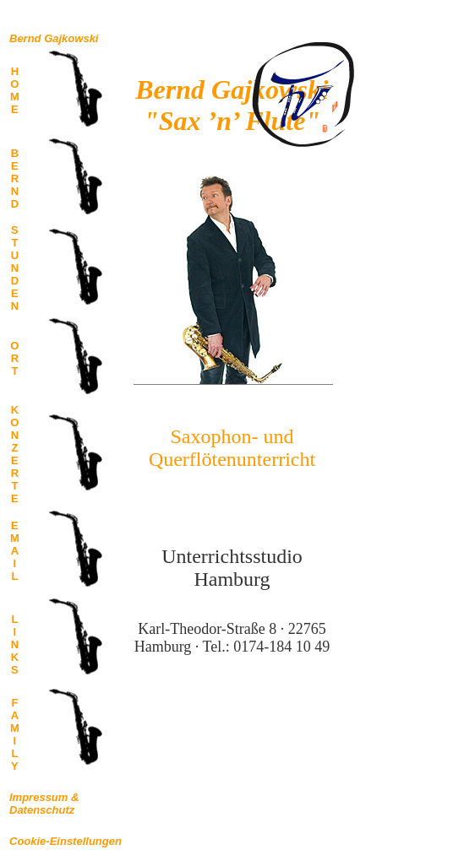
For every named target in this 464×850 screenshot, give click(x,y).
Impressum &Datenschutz (44, 803)
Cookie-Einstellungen (65, 841)
